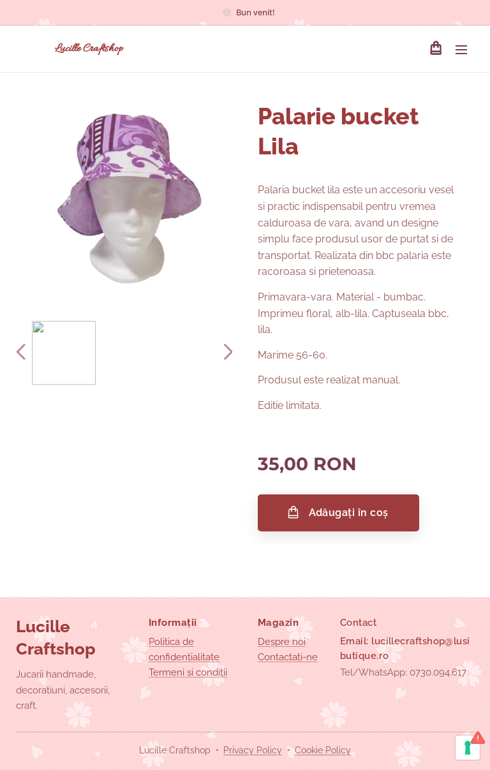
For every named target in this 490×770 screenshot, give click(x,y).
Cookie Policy (323, 750)
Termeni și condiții (188, 672)
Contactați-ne (288, 657)
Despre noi (282, 642)
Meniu (461, 49)
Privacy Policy (252, 750)
